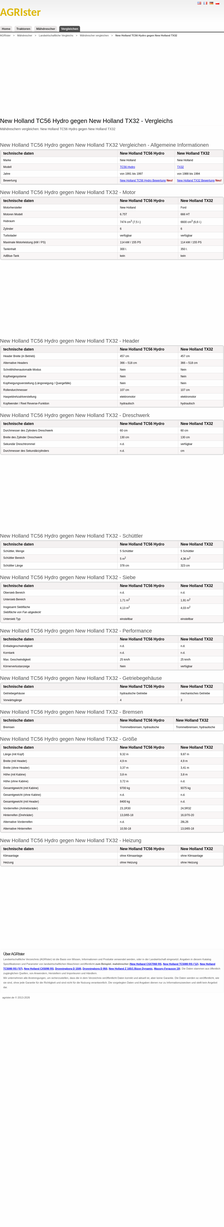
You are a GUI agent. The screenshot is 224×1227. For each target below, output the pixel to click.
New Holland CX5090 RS (39, 968)
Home (6, 29)
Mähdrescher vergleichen (94, 35)
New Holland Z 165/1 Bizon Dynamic (131, 968)
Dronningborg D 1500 (68, 968)
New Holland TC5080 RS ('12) (181, 964)
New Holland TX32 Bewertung (196, 180)
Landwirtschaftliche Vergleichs (56, 35)
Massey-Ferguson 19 (166, 968)
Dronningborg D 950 (95, 968)
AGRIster (5, 35)
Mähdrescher (45, 29)
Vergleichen (69, 29)
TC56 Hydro (127, 167)
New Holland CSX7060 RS (146, 964)
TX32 (180, 167)
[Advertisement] (101, 76)
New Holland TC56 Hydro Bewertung (143, 180)
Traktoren (23, 29)
